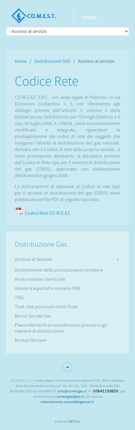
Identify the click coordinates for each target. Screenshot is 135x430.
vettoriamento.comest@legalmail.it (67, 402)
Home (21, 61)
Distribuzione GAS (52, 61)
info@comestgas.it (72, 391)
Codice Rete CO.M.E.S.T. (48, 213)
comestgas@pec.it (70, 396)
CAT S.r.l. (74, 421)
